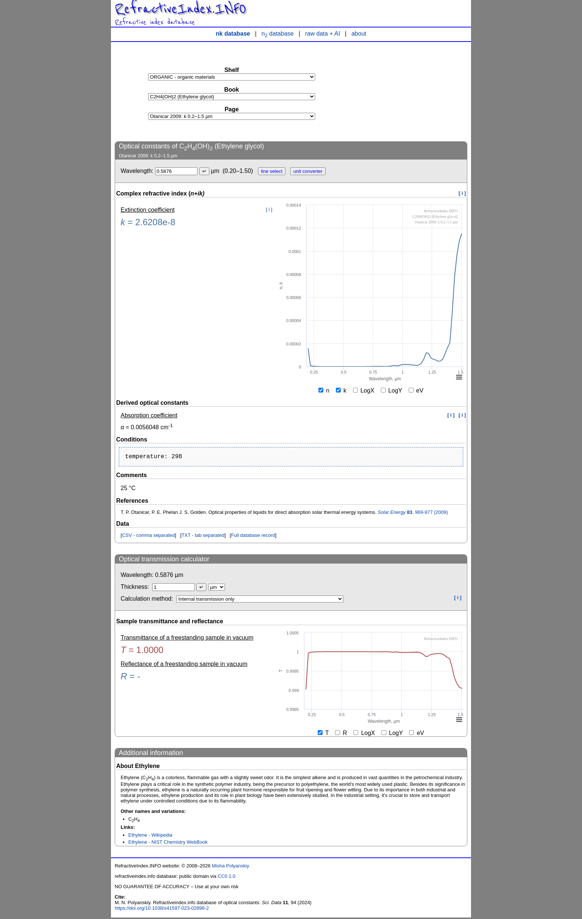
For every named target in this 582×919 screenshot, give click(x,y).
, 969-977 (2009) (412, 513)
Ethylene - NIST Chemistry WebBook (167, 843)
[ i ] (462, 193)
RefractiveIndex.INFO (180, 9)
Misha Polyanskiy (230, 867)
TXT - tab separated (203, 536)
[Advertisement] (411, 91)
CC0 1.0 (227, 877)
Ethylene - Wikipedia (150, 836)
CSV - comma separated (148, 536)
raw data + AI (322, 33)
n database (278, 33)
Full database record (253, 536)
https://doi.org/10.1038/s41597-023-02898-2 (162, 909)
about (359, 33)
